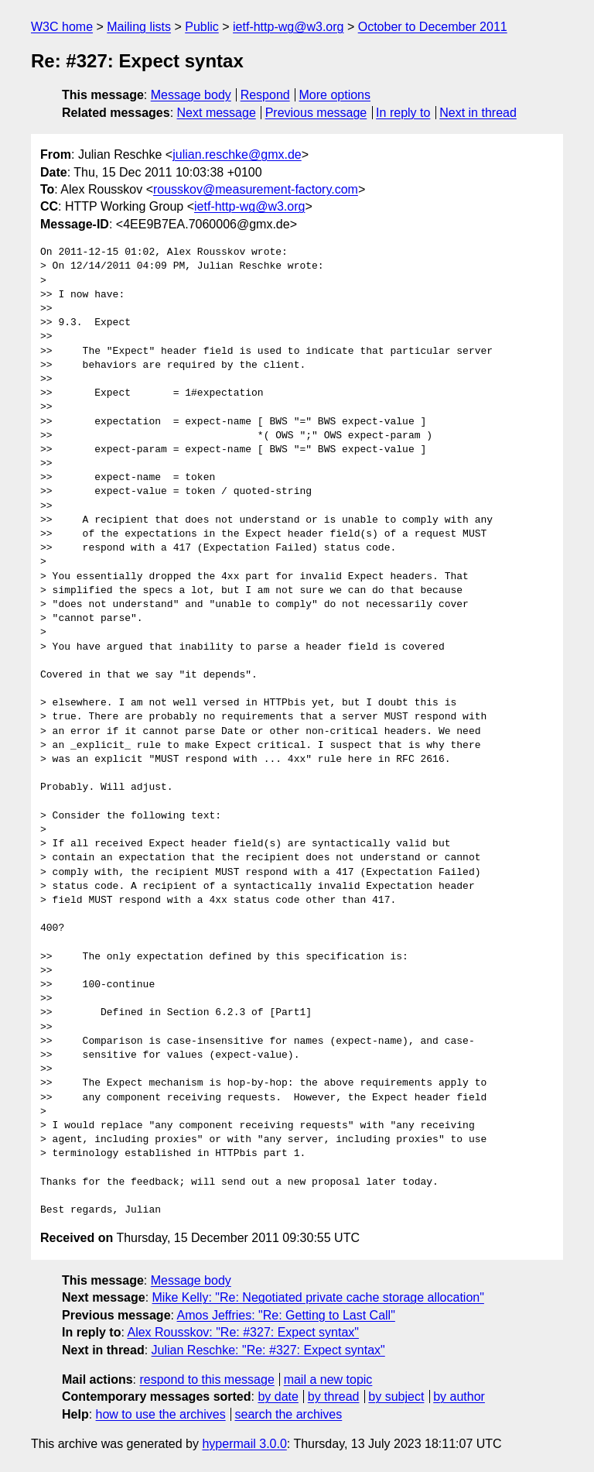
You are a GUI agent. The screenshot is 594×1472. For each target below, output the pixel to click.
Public (202, 26)
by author (459, 1396)
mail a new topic (328, 1379)
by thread (334, 1396)
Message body (191, 94)
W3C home (62, 26)
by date (278, 1396)
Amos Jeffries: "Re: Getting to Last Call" (286, 1315)
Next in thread (478, 112)
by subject (396, 1396)
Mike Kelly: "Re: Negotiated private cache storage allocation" (318, 1297)
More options (335, 94)
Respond (265, 94)
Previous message (316, 112)
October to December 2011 (432, 26)
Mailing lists (139, 26)
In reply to (403, 112)
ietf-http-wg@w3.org (288, 26)
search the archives (289, 1414)
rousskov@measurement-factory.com (255, 189)
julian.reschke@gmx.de (237, 154)
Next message (216, 112)
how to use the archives (161, 1414)
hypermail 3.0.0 (244, 1443)
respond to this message (206, 1379)
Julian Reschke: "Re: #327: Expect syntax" (268, 1350)
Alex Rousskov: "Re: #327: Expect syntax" (243, 1332)
